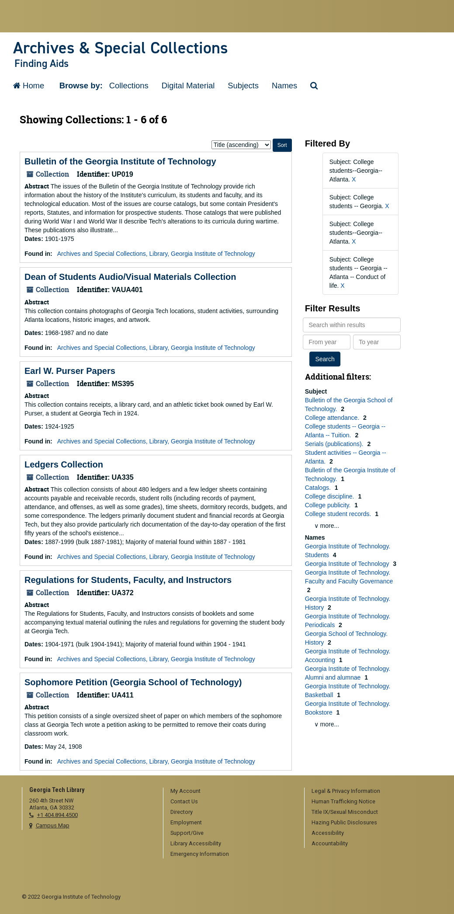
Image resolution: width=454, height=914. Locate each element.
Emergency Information (199, 854)
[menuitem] (230, 791)
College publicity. (329, 505)
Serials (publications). (335, 443)
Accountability (330, 843)
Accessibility (328, 833)
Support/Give (187, 833)
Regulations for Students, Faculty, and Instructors (128, 580)
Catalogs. (319, 487)
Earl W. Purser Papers (69, 371)
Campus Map (52, 825)
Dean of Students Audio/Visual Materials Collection (130, 277)
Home (28, 85)
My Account (185, 791)
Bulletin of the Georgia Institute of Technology (120, 161)
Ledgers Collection (63, 464)
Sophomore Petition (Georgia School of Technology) (133, 682)
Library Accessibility (195, 843)
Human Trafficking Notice (343, 801)
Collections (129, 85)
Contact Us (184, 801)
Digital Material (188, 85)
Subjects (243, 85)
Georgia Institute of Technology (348, 563)
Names (284, 85)
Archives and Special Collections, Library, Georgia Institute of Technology (156, 253)
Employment (186, 822)
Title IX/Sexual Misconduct (345, 812)
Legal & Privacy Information (346, 791)
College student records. (339, 513)
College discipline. (330, 496)
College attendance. (333, 417)
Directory (181, 812)
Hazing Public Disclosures (344, 822)
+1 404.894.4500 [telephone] (57, 815)
